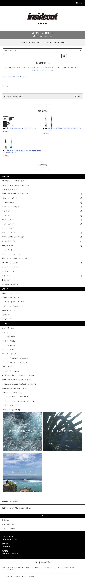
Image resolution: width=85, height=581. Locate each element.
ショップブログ (6, 569)
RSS (13, 569)
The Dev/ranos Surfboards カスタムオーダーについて (19, 384)
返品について (30, 567)
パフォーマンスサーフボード (11, 293)
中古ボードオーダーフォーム (53, 42)
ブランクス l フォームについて (12, 392)
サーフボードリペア (8, 349)
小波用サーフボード (8, 310)
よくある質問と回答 (8, 336)
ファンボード (6, 319)
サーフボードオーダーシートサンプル (14, 362)
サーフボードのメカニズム (10, 371)
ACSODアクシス (47, 70)
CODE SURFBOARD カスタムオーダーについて (17, 380)
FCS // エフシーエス (14, 77)
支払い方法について (7, 567)
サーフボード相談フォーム (30, 42)
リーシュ (25, 77)
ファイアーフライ (67, 67)
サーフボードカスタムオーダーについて (15, 358)
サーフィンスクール (8, 345)
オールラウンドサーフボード (11, 297)
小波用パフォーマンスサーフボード (13, 306)
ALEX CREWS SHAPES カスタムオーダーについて (18, 375)
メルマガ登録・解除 (68, 567)
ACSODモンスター (47, 67)
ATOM (17, 569)
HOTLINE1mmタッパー (12, 67)
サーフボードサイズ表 (9, 354)
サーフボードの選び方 (9, 341)
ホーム (4, 77)
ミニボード (5, 315)
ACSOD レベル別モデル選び (11, 410)
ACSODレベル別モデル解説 (31, 67)
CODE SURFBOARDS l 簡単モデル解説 (14, 388)
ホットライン (36, 70)
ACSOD (77, 67)
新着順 (21, 96)
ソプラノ (57, 67)
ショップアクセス (8, 328)
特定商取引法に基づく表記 (42, 567)
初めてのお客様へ (8, 367)
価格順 (15, 96)
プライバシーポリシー (56, 567)
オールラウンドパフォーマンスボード (14, 302)
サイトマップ (6, 332)
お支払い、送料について (10, 405)
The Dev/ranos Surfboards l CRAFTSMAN (15, 397)
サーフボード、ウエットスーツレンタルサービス (18, 401)
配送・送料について (19, 567)
